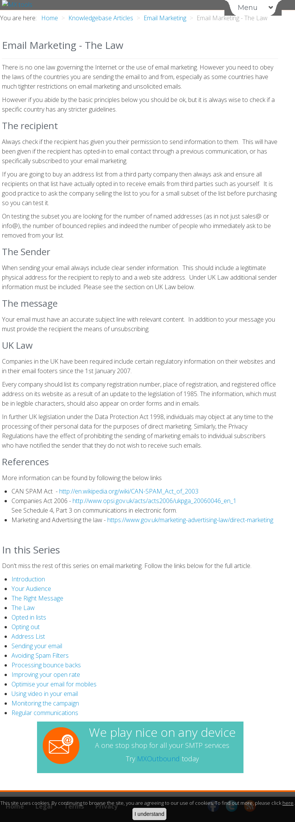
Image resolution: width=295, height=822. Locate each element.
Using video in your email (44, 693)
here (287, 802)
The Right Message (37, 598)
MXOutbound (158, 758)
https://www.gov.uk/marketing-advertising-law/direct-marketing (190, 520)
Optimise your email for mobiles (54, 684)
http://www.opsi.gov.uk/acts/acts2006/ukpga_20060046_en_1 (155, 501)
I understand (149, 814)
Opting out (25, 627)
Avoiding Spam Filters (40, 655)
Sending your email (36, 646)
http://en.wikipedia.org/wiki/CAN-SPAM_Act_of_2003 (128, 491)
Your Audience (31, 588)
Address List (28, 636)
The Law (23, 608)
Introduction (28, 579)
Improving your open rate (45, 674)
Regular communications (44, 713)
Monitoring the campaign (45, 703)
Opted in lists (28, 617)
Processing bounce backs (46, 665)
